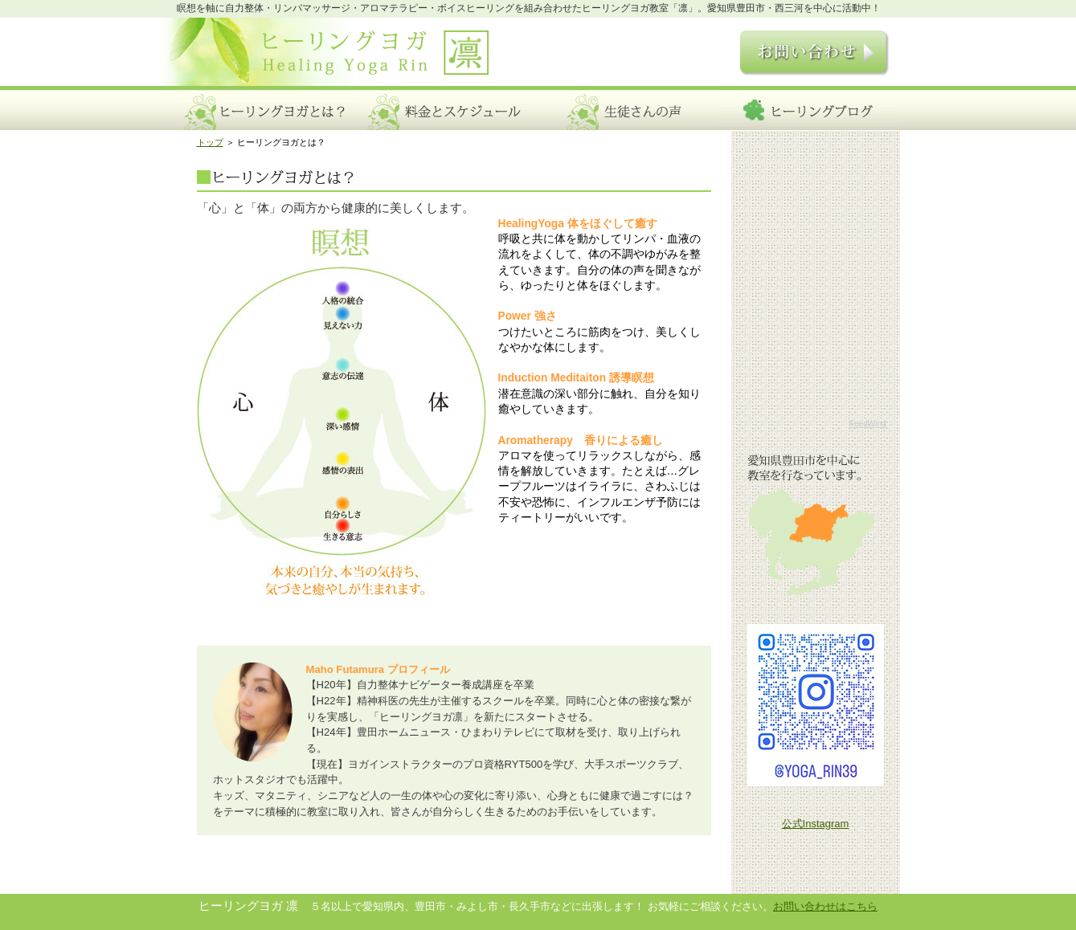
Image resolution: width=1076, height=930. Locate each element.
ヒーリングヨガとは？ (267, 108)
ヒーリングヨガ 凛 (333, 58)
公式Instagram (815, 824)
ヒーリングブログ (809, 108)
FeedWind (867, 423)
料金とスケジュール (448, 108)
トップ (210, 142)
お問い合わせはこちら (825, 906)
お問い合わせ (805, 55)
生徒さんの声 (628, 108)
